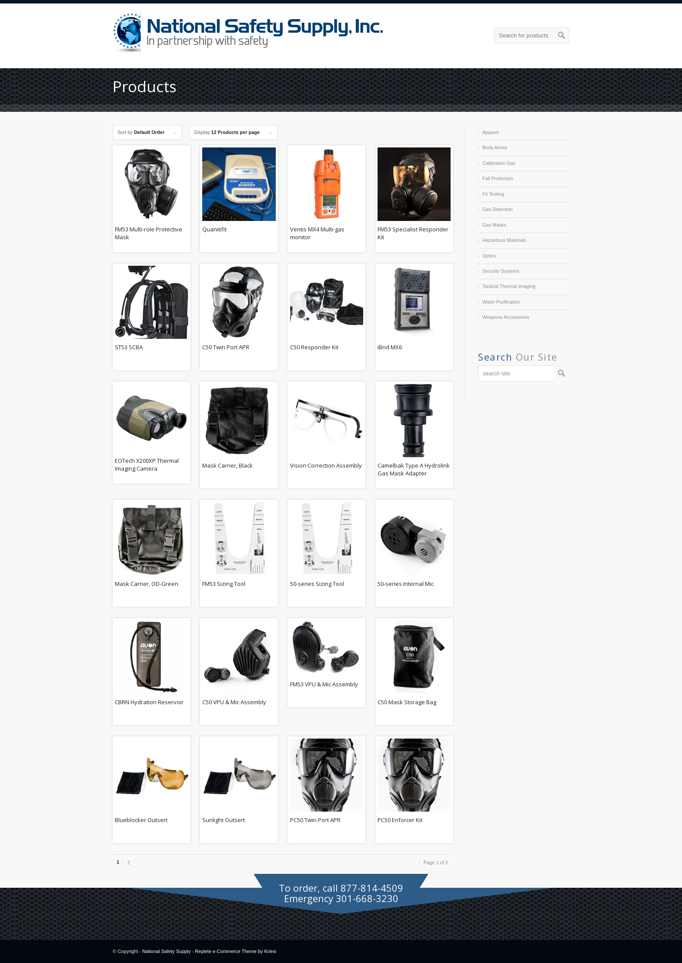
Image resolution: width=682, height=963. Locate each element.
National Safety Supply (166, 951)
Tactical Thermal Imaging (508, 286)
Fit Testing (493, 194)
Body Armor (494, 147)
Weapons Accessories (505, 317)
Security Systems (500, 271)
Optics (489, 255)
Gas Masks (494, 224)
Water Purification (501, 301)
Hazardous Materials (504, 240)
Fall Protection (497, 178)
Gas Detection (497, 209)
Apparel (490, 132)
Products (145, 86)
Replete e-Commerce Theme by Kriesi (235, 951)
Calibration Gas (498, 163)
